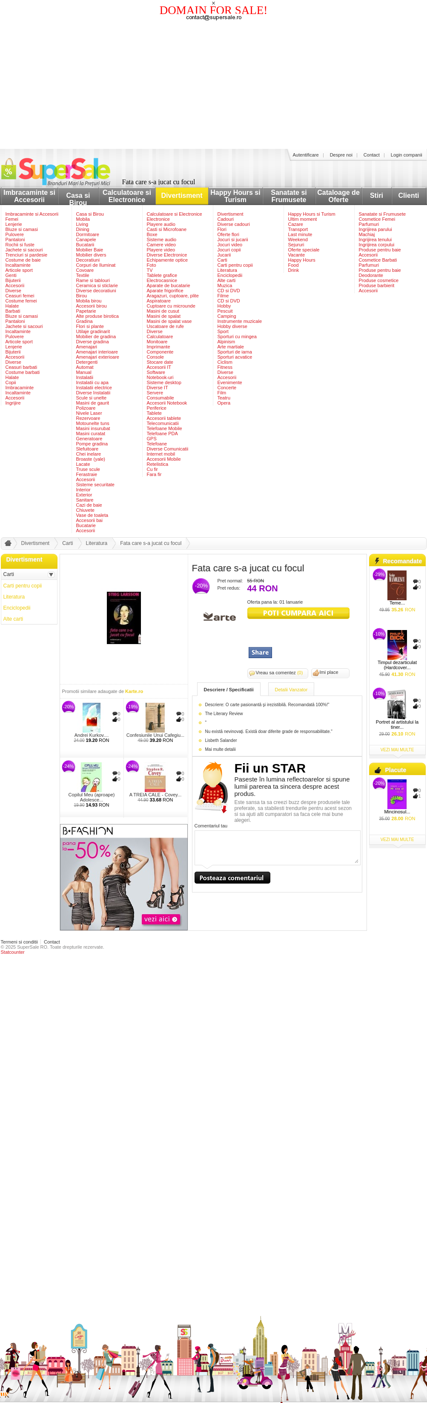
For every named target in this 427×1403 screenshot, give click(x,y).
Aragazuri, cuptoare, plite (173, 295)
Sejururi (296, 244)
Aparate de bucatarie (168, 285)
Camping (227, 316)
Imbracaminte (20, 387)
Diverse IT (157, 387)
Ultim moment (302, 219)
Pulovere (15, 234)
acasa (7, 545)
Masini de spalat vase (169, 321)
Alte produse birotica (97, 316)
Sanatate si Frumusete (289, 196)
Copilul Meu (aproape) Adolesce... (92, 797)
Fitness (225, 367)
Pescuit (225, 311)
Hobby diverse (232, 326)
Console (155, 356)
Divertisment (182, 195)
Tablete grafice (162, 275)
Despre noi (341, 154)
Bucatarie (86, 525)
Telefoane (157, 443)
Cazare (295, 224)
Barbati (13, 311)
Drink (293, 270)
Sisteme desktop (164, 382)
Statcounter (13, 952)
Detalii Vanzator (291, 689)
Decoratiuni (88, 259)
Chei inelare (88, 453)
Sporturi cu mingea (237, 336)
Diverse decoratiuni (96, 290)
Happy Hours (301, 259)
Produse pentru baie (380, 249)
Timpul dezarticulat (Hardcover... (397, 665)
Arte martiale (231, 346)
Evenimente (230, 382)
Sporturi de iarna (235, 351)
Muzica (225, 285)
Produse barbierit (377, 285)
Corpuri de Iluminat (96, 265)
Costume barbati (23, 372)
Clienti (408, 195)
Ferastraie (86, 474)
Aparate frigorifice (165, 290)
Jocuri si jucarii (233, 239)
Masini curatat (90, 433)
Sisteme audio (162, 239)
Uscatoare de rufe (165, 326)
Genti (11, 275)
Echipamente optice (167, 259)
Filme (223, 295)
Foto (151, 265)
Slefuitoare (87, 448)
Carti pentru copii (235, 265)
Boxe (152, 234)
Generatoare (89, 438)
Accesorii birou (91, 305)
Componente (160, 351)
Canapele (86, 239)
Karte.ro (134, 691)
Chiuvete (85, 510)
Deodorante (371, 275)
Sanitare (85, 499)
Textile (82, 275)
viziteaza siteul (298, 613)
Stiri (376, 195)
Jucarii (224, 254)
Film (222, 392)
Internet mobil (161, 453)
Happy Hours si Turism (235, 196)
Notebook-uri (160, 377)
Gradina (84, 321)
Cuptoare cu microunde (171, 305)
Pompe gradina (92, 443)
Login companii (406, 154)
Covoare (85, 270)
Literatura (227, 270)
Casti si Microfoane (167, 229)
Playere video (161, 249)
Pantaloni (15, 239)
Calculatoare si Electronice (127, 196)
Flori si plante (90, 326)
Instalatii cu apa (92, 382)
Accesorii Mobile (164, 459)
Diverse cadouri (234, 224)
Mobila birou (89, 300)
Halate (12, 305)
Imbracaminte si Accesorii (29, 196)
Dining (82, 229)
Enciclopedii (230, 275)
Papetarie (86, 311)
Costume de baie (23, 259)
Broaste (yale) (90, 459)
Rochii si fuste (20, 244)
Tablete (154, 413)
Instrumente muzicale (240, 321)
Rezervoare (88, 418)
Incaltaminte (18, 265)
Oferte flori (228, 234)
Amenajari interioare (97, 351)
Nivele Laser (89, 413)
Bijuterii (13, 280)
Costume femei (21, 300)
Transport (298, 229)
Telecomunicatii (163, 423)
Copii (11, 382)
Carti (222, 259)
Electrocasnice (162, 280)
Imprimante (158, 346)
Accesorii (15, 285)
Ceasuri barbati (21, 367)
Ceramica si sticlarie (97, 285)
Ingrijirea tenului (375, 239)
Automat (85, 367)
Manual (84, 372)
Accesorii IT (159, 367)
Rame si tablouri (93, 280)
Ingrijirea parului (375, 229)
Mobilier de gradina (96, 336)
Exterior (84, 494)
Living (82, 224)
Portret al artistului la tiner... (397, 724)
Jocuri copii (229, 249)
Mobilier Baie (89, 249)
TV (150, 270)
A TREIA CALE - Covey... (155, 794)
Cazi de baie (89, 505)
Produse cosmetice (379, 280)
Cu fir (152, 469)
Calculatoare (160, 336)
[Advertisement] (213, 85)
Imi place (329, 672)
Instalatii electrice (94, 387)
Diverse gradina (92, 341)
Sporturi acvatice (235, 356)
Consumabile (160, 397)
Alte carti (227, 280)
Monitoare (157, 341)
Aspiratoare (159, 300)
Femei (12, 219)
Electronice (158, 219)
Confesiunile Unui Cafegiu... (155, 735)
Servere (155, 392)
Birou (81, 295)
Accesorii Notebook (167, 402)
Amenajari (86, 346)
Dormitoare (87, 234)
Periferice (156, 408)
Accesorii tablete (164, 418)
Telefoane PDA (162, 433)
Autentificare (306, 154)
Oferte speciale (304, 249)
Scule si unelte (91, 397)
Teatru (224, 397)
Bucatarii (85, 244)
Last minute (300, 234)
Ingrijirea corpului (377, 244)
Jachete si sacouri (24, 249)
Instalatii (84, 377)
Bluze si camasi (22, 229)
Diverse (13, 290)
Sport (223, 331)
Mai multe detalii (220, 749)
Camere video (161, 244)
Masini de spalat (164, 316)
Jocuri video (230, 244)
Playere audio (161, 224)
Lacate (83, 464)
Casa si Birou (78, 199)
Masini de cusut (163, 311)
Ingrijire (13, 402)
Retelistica (158, 464)
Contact (372, 154)
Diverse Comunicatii (168, 448)
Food (293, 265)
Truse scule (88, 469)
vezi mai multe (397, 749)
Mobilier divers (91, 254)
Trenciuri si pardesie (27, 254)
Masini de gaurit (92, 402)
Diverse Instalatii (93, 392)
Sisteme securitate (95, 484)
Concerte (227, 387)
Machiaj (367, 234)
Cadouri (226, 219)
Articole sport (19, 270)
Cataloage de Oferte (338, 196)
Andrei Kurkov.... (92, 735)
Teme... (397, 602)
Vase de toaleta (92, 515)
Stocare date (160, 362)
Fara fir (154, 474)
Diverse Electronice (167, 254)
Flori (222, 229)
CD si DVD (229, 290)
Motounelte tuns (92, 423)
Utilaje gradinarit (93, 331)
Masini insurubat (93, 428)
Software (156, 372)
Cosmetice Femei (377, 219)
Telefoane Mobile (164, 428)
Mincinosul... (397, 811)
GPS (152, 438)
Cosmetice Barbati (378, 259)
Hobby (224, 305)
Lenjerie (14, 224)
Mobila (83, 219)
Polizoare (86, 408)
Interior (83, 489)
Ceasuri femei (20, 295)
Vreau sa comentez (279, 672)
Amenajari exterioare (98, 356)
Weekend (298, 239)
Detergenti (87, 362)
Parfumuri (369, 224)
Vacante (296, 254)
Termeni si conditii (19, 941)
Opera (224, 402)
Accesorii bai (89, 520)
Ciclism (225, 362)
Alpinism (226, 341)
